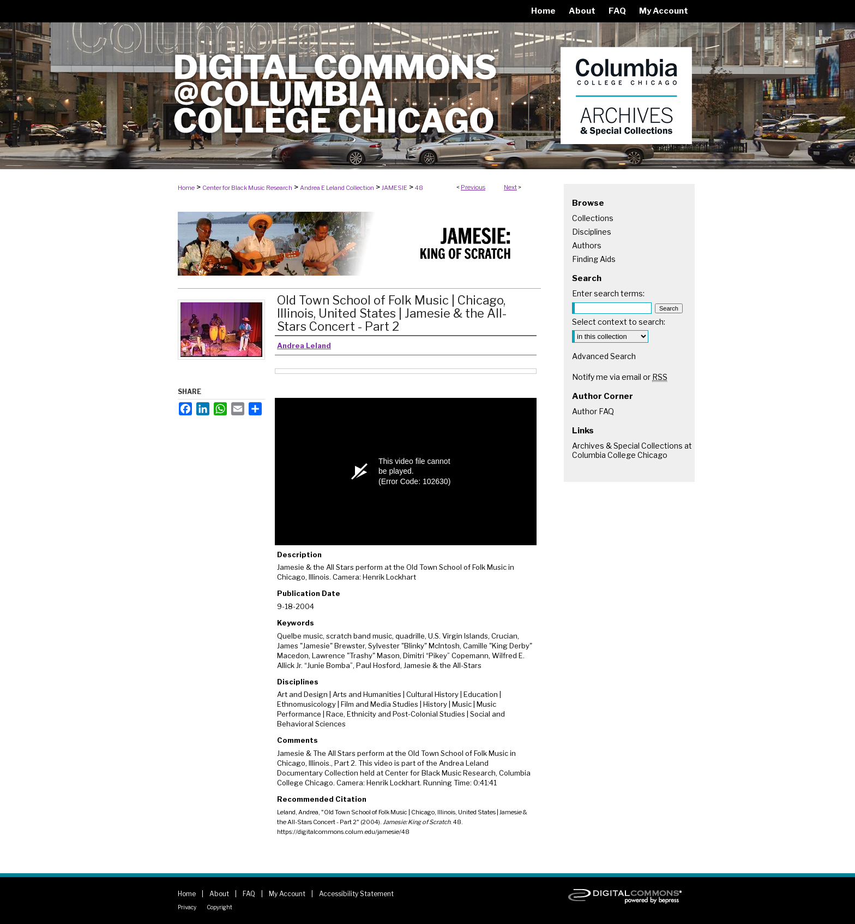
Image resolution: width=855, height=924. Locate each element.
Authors (586, 245)
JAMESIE (394, 188)
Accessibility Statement (356, 894)
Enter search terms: (608, 293)
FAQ (249, 894)
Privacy (187, 907)
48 (419, 188)
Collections (592, 218)
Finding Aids (594, 259)
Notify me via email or (619, 376)
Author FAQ (593, 411)
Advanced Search (604, 356)
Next (510, 187)
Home (186, 188)
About (219, 894)
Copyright (219, 907)
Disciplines (591, 231)
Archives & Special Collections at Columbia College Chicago (632, 450)
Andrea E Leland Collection (337, 188)
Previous (473, 187)
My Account (287, 894)
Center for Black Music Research (247, 188)
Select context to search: (618, 321)
